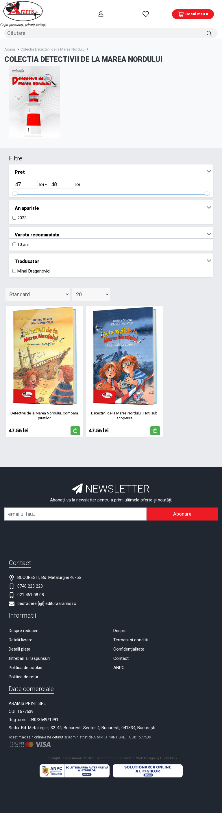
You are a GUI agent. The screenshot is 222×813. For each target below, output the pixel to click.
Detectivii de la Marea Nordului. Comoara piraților (44, 413)
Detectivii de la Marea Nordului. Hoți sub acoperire (124, 413)
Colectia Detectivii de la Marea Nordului (53, 47)
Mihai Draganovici (33, 268)
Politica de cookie (25, 665)
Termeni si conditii (130, 637)
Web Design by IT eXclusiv (156, 756)
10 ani (23, 242)
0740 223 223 (30, 583)
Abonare (182, 511)
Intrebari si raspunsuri (29, 655)
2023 (22, 215)
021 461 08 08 (30, 592)
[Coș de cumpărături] (193, 13)
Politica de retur (23, 674)
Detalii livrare (20, 637)
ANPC (119, 665)
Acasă (9, 47)
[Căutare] (209, 31)
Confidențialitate (128, 646)
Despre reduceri (23, 628)
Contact (121, 655)
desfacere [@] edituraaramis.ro (46, 600)
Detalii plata (19, 646)
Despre (120, 628)
